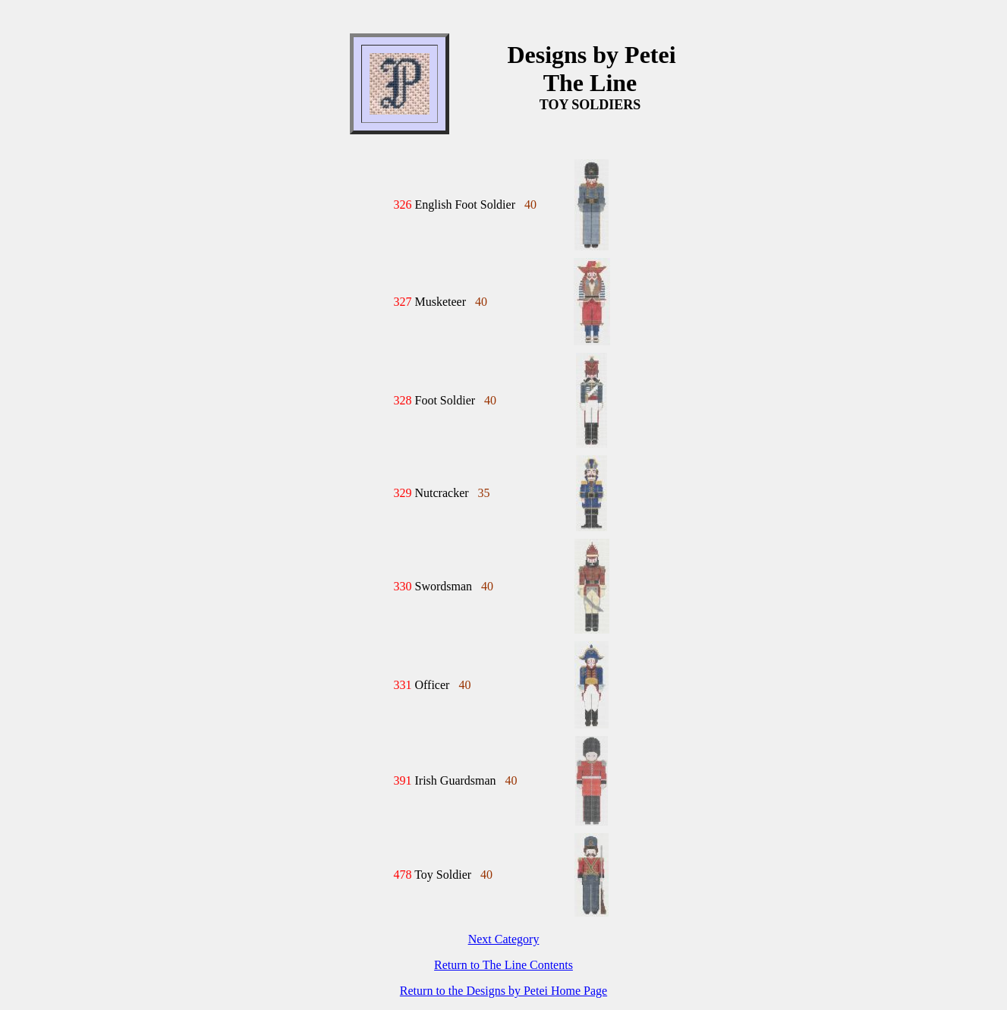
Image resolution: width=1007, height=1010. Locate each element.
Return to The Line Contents (503, 964)
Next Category (504, 939)
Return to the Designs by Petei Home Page (503, 990)
